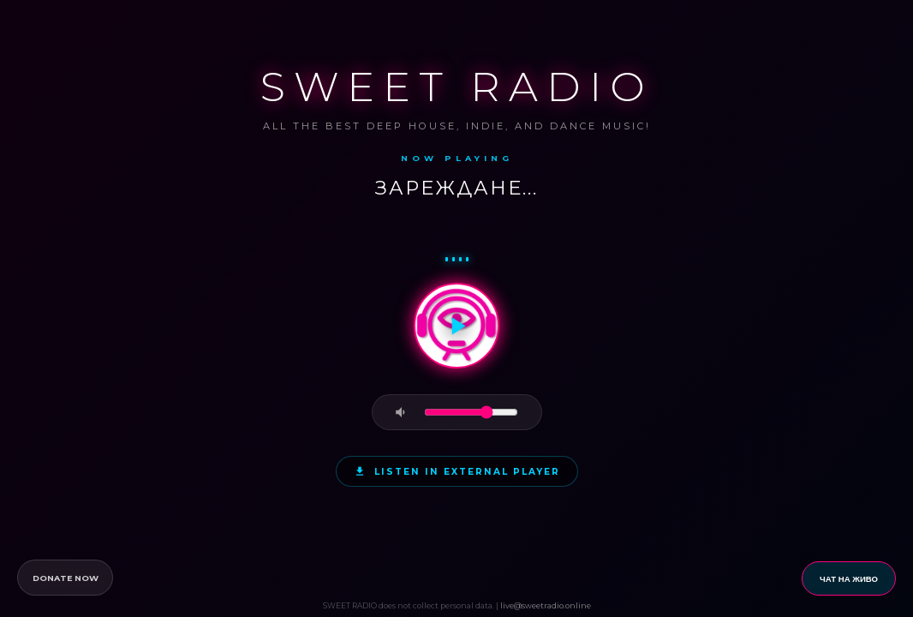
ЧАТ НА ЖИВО (849, 579)
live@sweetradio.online (545, 605)
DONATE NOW (65, 578)
